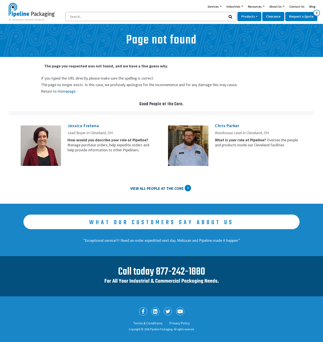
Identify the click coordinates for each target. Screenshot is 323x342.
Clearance (273, 16)
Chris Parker (227, 125)
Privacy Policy (179, 323)
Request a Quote (303, 15)
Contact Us (297, 6)
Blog (312, 6)
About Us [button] (275, 6)
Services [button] (213, 6)
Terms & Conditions (148, 323)
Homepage (67, 91)
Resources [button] (255, 6)
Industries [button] (233, 6)
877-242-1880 (180, 272)
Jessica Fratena (83, 125)
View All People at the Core (157, 188)
